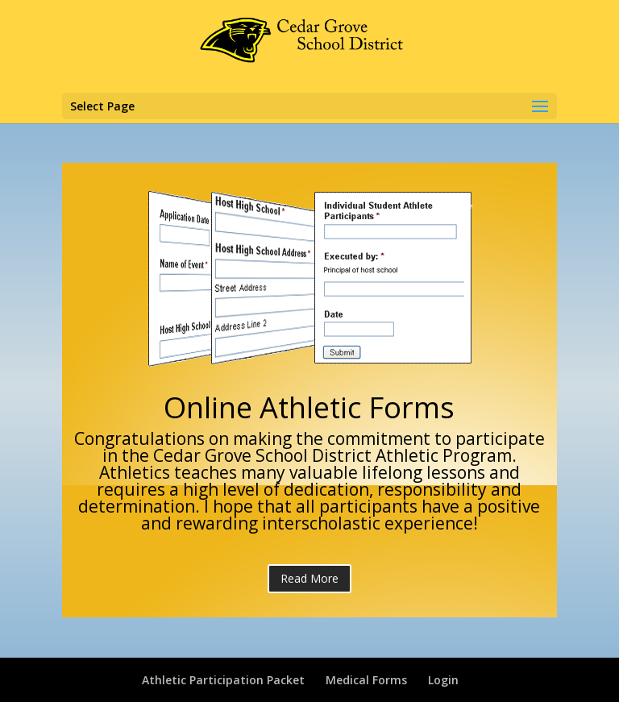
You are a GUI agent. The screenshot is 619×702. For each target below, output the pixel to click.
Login (443, 679)
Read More (309, 578)
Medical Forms (366, 679)
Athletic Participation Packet (223, 679)
